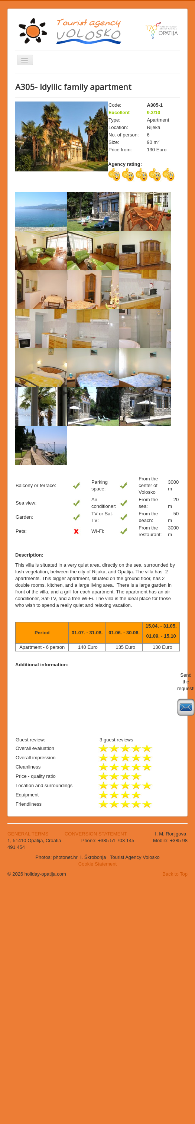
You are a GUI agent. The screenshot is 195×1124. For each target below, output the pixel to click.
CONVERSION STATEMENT (96, 834)
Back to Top (175, 874)
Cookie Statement (97, 864)
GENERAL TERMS (28, 834)
